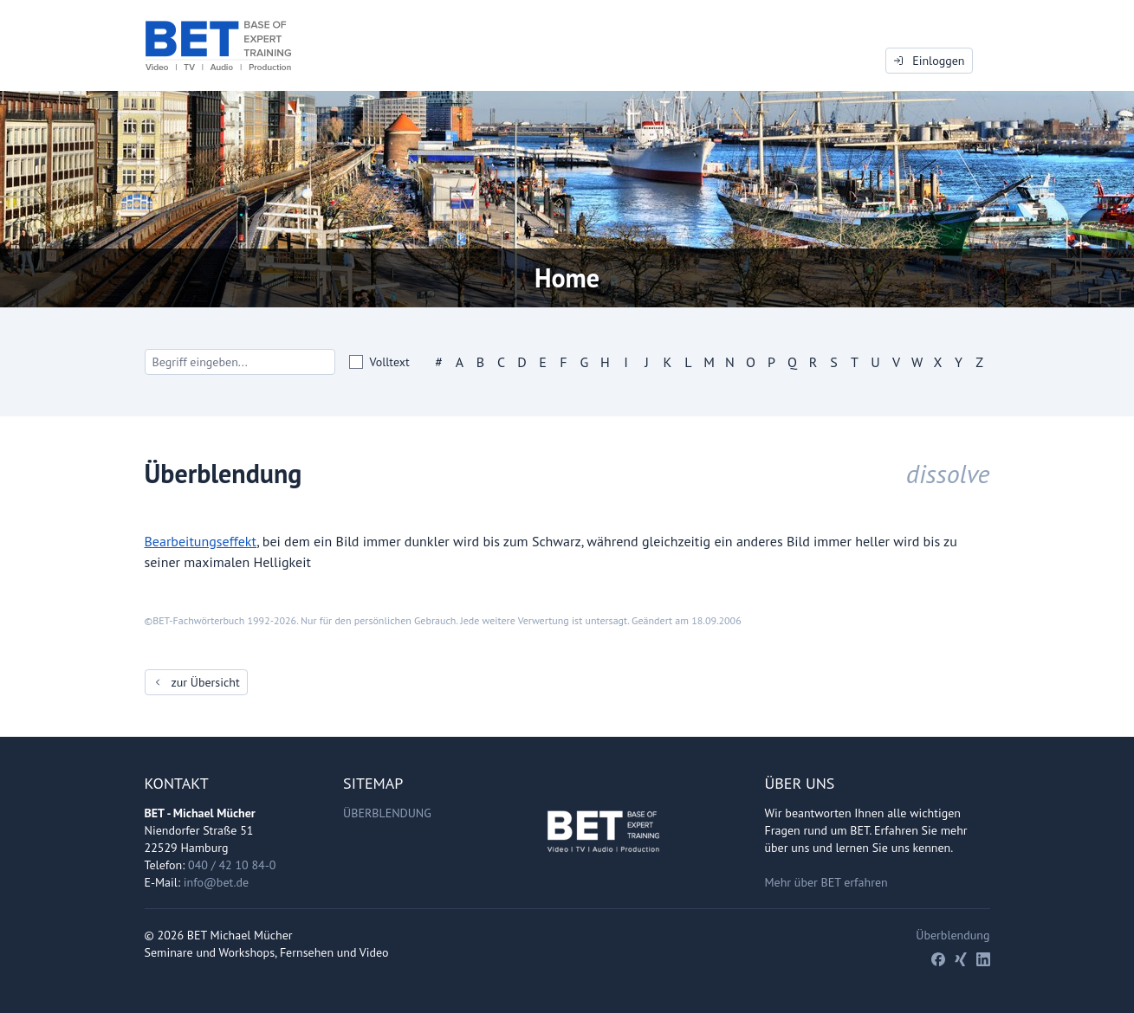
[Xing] (961, 959)
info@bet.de (216, 882)
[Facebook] (938, 959)
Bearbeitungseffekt (201, 541)
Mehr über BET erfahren (826, 882)
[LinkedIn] (983, 959)
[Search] (240, 362)
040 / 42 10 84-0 (231, 865)
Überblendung (387, 813)
